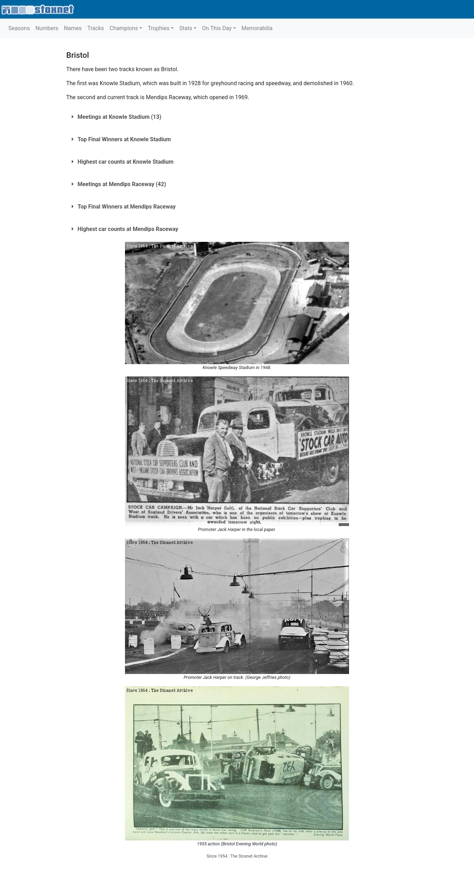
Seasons (19, 28)
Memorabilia (257, 28)
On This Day (217, 28)
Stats (185, 28)
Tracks (95, 28)
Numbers (46, 28)
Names (73, 28)
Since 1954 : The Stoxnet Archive (237, 856)
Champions (124, 28)
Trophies (158, 28)
